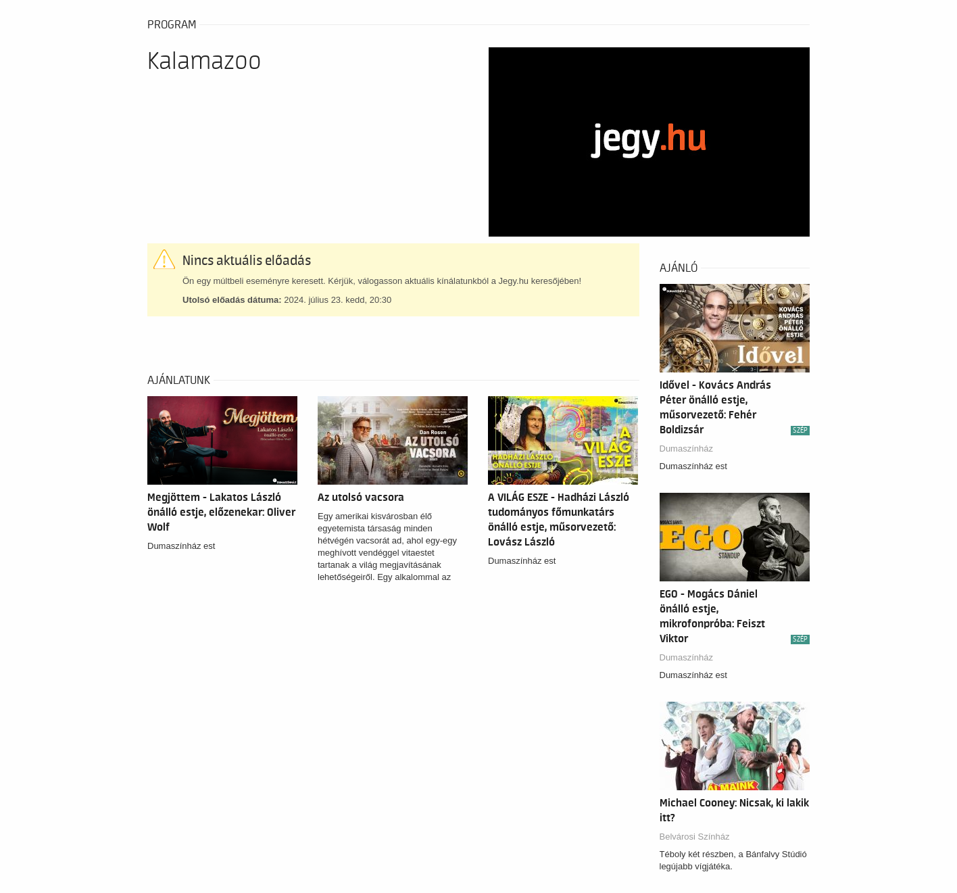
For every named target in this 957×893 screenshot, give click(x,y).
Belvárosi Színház (695, 836)
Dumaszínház (686, 448)
